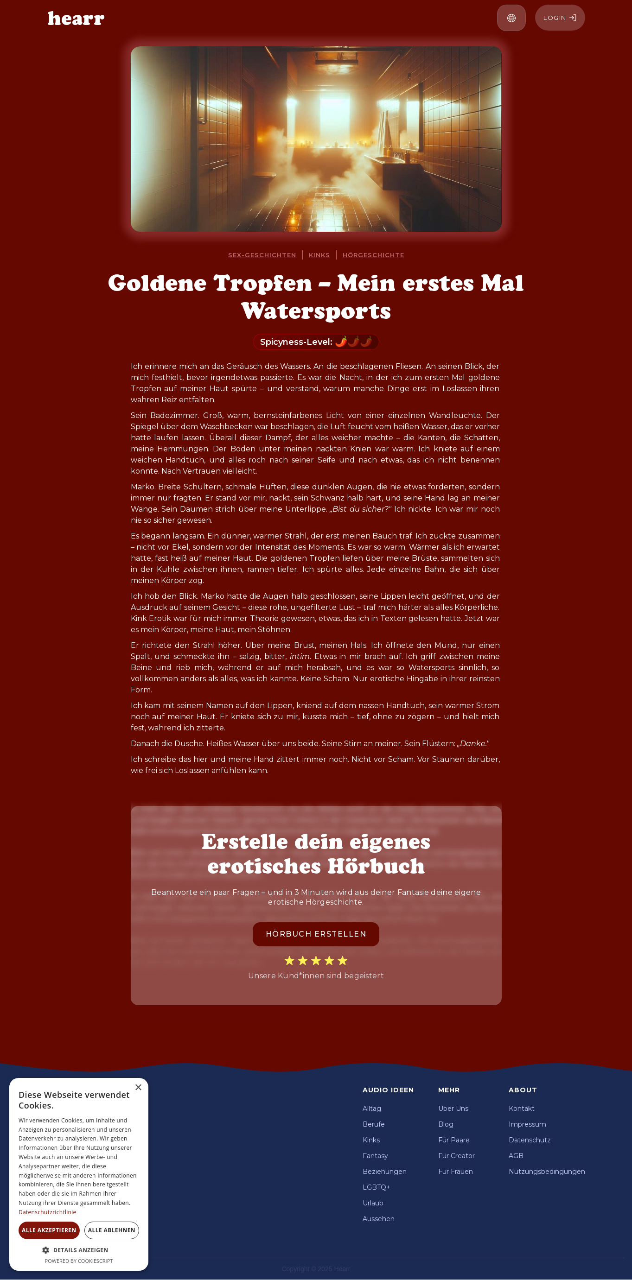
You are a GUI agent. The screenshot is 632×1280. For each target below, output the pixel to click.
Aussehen (379, 1219)
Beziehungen (385, 1171)
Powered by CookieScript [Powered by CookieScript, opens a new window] (79, 1260)
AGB (516, 1156)
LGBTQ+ (376, 1187)
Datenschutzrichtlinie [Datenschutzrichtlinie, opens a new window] (48, 1212)
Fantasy (375, 1156)
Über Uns (453, 1108)
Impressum (527, 1124)
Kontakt (522, 1108)
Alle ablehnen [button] (111, 1230)
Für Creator (456, 1156)
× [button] (137, 1087)
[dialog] (78, 1174)
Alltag (372, 1108)
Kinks (319, 255)
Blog (445, 1124)
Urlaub (373, 1203)
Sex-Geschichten (262, 255)
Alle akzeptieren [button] (49, 1230)
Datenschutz (530, 1140)
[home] (76, 18)
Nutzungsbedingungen (547, 1171)
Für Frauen (455, 1171)
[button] (511, 18)
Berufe (374, 1124)
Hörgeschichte (373, 255)
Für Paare (454, 1140)
